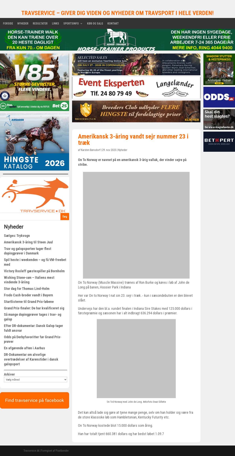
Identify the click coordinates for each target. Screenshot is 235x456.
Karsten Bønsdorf (90, 150)
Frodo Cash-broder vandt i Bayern (28, 295)
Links (55, 23)
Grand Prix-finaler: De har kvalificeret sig (34, 308)
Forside (8, 23)
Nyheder (22, 23)
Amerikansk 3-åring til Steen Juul (28, 242)
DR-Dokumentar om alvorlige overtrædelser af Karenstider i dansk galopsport (31, 359)
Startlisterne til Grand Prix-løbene (29, 302)
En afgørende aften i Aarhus (24, 348)
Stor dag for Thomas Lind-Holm (26, 288)
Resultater (40, 23)
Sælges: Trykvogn (17, 236)
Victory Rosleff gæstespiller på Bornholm (34, 271)
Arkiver (9, 374)
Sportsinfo (71, 23)
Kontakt (113, 23)
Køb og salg (95, 23)
